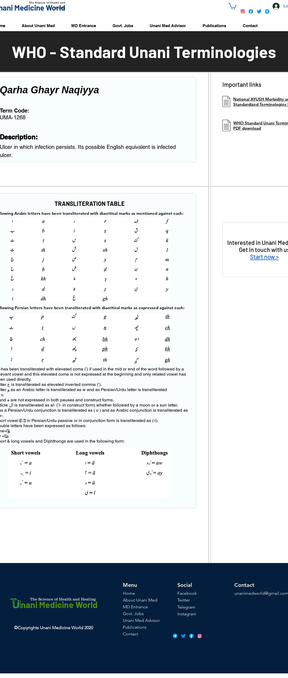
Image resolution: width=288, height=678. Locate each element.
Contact (130, 634)
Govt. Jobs (133, 613)
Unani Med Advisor (141, 620)
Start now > (264, 256)
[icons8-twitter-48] (259, 11)
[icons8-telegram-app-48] (267, 11)
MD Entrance (135, 606)
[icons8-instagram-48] (242, 11)
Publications (134, 627)
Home (129, 593)
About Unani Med (140, 600)
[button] (232, 5)
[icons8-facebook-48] (251, 11)
